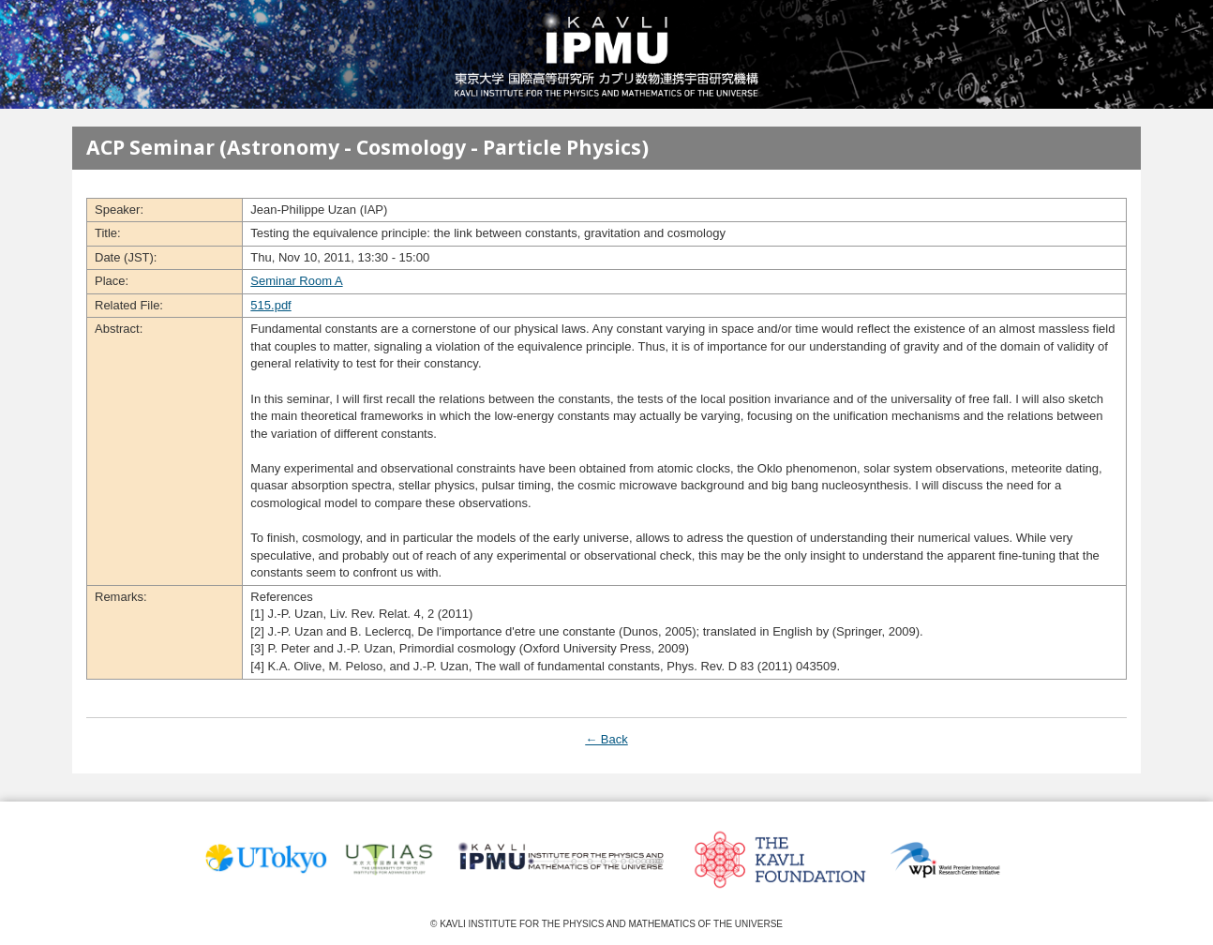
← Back (606, 739)
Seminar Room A (296, 281)
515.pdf (270, 305)
